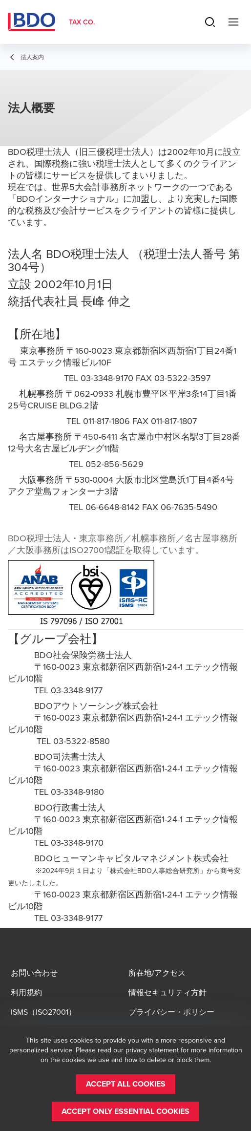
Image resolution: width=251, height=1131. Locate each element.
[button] (125, 1084)
